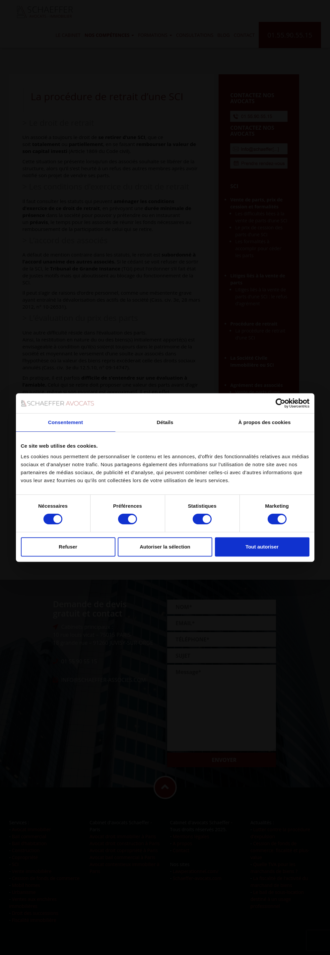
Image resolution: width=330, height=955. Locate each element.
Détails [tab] (165, 422)
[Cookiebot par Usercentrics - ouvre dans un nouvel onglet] (280, 403)
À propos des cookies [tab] (264, 422)
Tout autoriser (262, 547)
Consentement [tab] (65, 422)
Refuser (68, 547)
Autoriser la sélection (165, 547)
